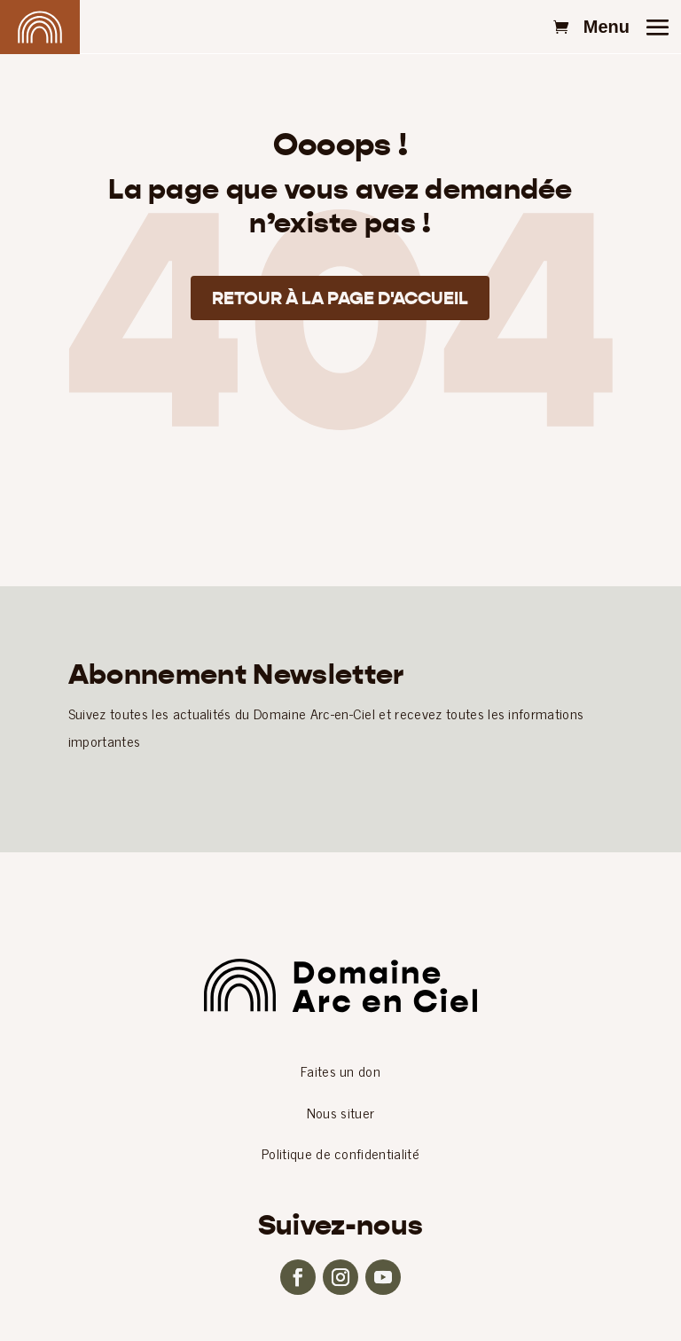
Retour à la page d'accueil (340, 298)
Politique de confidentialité (340, 1153)
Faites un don (340, 1070)
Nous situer (341, 1112)
